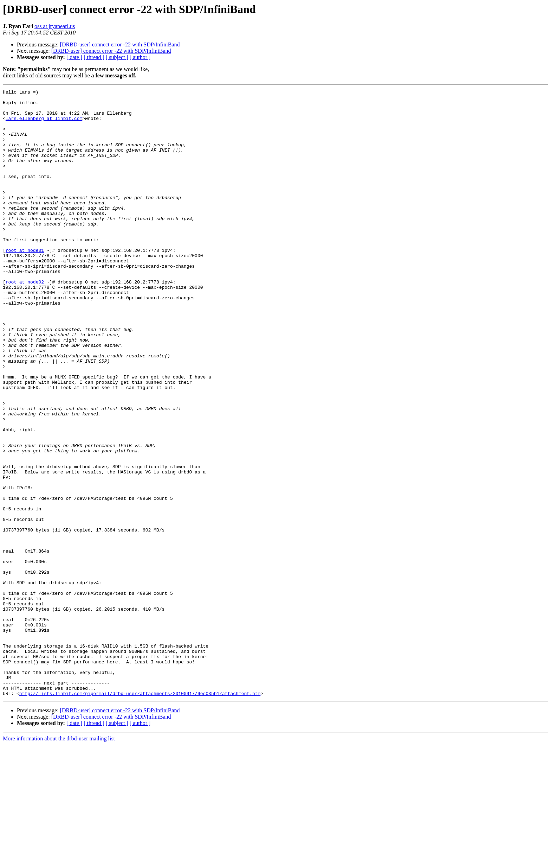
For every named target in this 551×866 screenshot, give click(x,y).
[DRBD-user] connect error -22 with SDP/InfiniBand (120, 44)
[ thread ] (94, 57)
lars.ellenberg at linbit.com (44, 124)
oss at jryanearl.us (54, 26)
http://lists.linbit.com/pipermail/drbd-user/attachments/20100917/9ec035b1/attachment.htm (139, 814)
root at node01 (25, 283)
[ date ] (74, 57)
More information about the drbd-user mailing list (59, 860)
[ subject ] (117, 57)
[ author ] (140, 57)
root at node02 (25, 321)
